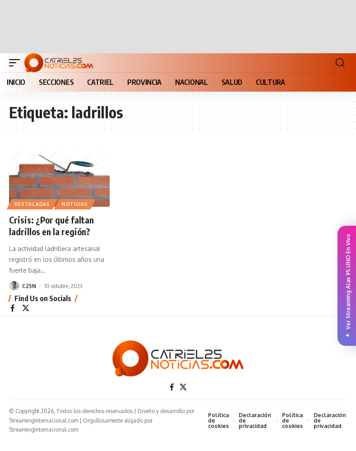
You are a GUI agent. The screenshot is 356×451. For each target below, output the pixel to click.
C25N (29, 285)
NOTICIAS (75, 204)
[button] (16, 62)
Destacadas (32, 204)
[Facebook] (12, 308)
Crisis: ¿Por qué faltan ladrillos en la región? (52, 225)
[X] (26, 308)
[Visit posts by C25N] (14, 285)
